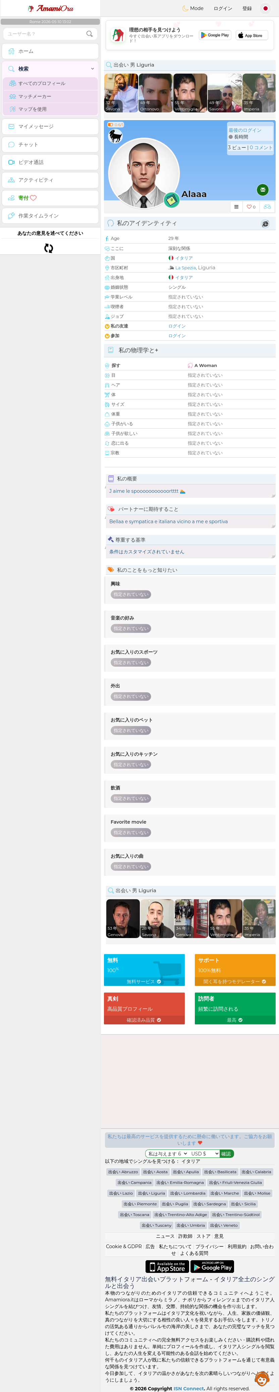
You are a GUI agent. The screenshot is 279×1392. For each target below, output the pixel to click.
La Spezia (185, 267)
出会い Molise (257, 1193)
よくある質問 (194, 1253)
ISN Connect (189, 1389)
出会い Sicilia (243, 1203)
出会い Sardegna (209, 1203)
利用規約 (237, 1246)
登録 (247, 8)
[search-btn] (89, 34)
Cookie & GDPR (124, 1246)
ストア (204, 1236)
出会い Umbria (191, 1225)
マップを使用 (28, 109)
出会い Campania (135, 1182)
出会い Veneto (224, 1225)
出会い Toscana (135, 1214)
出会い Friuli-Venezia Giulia (235, 1182)
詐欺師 (185, 1236)
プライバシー (210, 1246)
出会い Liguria (151, 1193)
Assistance (262, 1378)
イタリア (184, 258)
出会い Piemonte (140, 1203)
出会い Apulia (186, 1171)
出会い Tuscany (156, 1225)
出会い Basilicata (220, 1171)
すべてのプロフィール (37, 83)
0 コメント (261, 148)
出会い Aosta (155, 1171)
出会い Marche (225, 1193)
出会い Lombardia (188, 1193)
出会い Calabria (256, 1171)
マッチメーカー (30, 96)
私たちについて (175, 1246)
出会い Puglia (175, 1203)
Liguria (206, 267)
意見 (219, 1236)
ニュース (165, 1236)
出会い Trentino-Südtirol (236, 1214)
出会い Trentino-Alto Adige (181, 1214)
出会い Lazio (121, 1193)
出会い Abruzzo (123, 1171)
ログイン (223, 8)
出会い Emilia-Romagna (180, 1182)
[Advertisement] (190, 35)
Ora (50, 8)
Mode (193, 8)
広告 (150, 1246)
